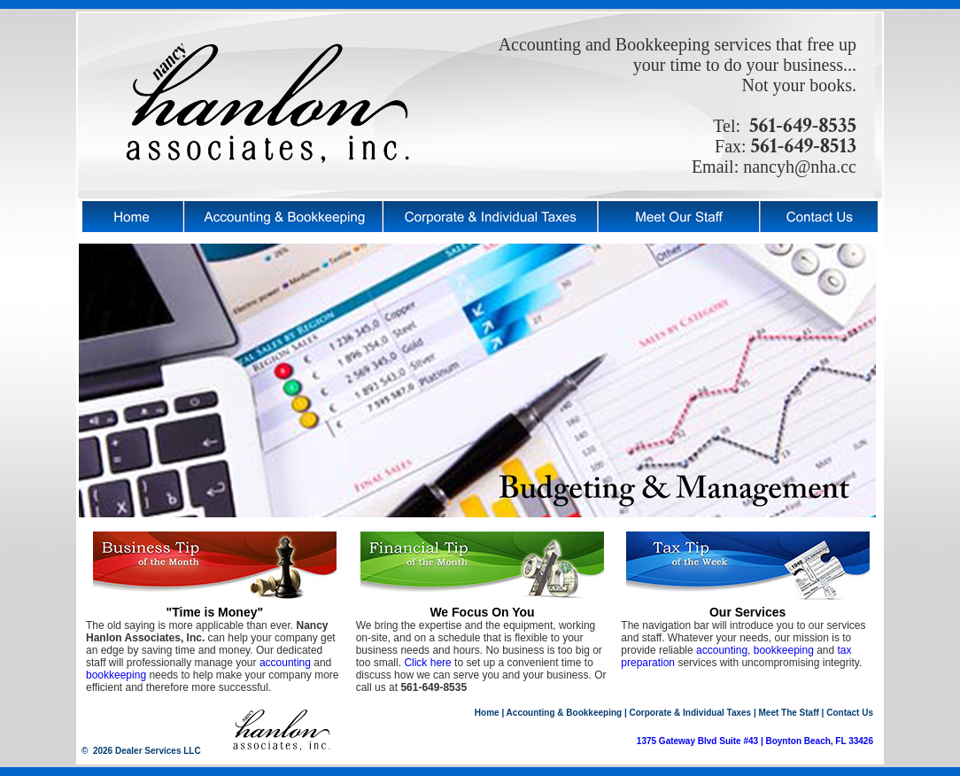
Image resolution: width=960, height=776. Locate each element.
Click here (427, 662)
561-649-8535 (802, 125)
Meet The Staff (789, 713)
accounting (285, 662)
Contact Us (849, 713)
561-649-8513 (801, 145)
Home (487, 713)
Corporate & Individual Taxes (691, 713)
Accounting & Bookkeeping (565, 713)
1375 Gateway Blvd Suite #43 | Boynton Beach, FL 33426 (755, 741)
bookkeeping (116, 675)
